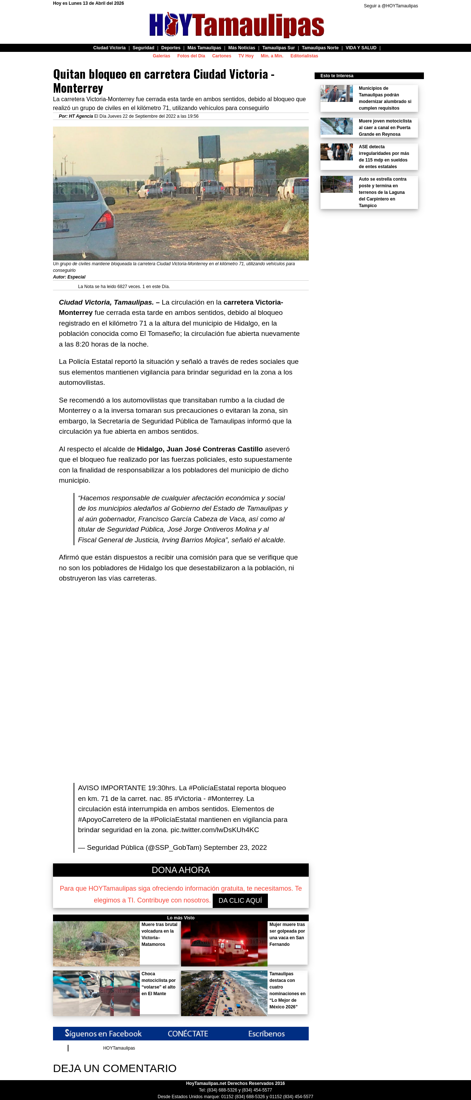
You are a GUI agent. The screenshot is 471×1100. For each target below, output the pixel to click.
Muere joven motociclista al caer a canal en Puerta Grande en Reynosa (385, 127)
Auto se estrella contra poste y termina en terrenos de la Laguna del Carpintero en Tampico (382, 192)
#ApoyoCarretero (104, 819)
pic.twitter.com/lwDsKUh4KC (214, 830)
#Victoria (188, 798)
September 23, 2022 (235, 847)
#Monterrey (225, 798)
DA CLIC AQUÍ (240, 900)
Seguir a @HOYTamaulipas (391, 5)
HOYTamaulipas (119, 1048)
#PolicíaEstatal (212, 788)
